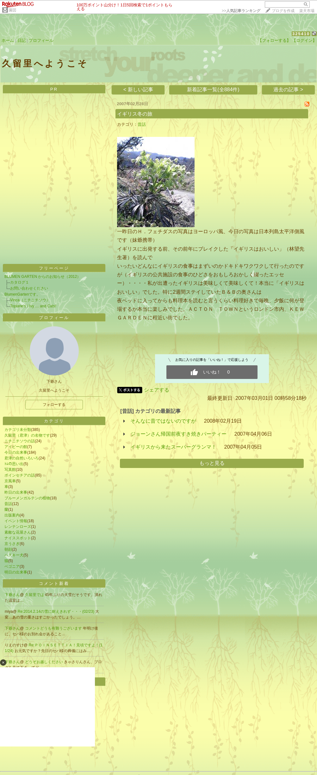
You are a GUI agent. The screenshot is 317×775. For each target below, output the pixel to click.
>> (241, 11)
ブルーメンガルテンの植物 (27, 498)
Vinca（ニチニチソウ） (30, 300)
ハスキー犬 (13, 555)
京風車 (10, 481)
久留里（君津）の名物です (27, 435)
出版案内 (12, 515)
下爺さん (12, 594)
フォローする (54, 404)
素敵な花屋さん (17, 532)
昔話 (8, 504)
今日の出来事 (15, 452)
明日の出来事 (15, 572)
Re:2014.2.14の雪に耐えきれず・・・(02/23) (56, 611)
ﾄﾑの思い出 (13, 464)
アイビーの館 (15, 447)
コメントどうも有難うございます (54, 628)
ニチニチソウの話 (19, 441)
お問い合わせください (29, 288)
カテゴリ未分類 (17, 429)
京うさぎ (12, 543)
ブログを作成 (283, 11)
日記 (21, 40)
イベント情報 (15, 521)
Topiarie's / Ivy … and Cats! (33, 306)
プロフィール (41, 40)
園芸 (12, 10)
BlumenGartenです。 (22, 294)
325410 (301, 33)
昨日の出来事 (15, 492)
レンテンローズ (17, 526)
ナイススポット (17, 538)
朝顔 (8, 549)
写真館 (10, 469)
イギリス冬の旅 (134, 114)
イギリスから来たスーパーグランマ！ (173, 447)
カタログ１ (19, 282)
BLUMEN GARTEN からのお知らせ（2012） (42, 276)
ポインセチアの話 (19, 475)
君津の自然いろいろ (21, 458)
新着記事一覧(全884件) (213, 89)
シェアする (156, 390)
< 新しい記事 (138, 89)
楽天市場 (306, 11)
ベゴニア (12, 566)
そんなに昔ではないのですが (163, 421)
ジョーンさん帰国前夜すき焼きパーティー (178, 434)
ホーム (8, 40)
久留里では (35, 594)
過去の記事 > (288, 89)
